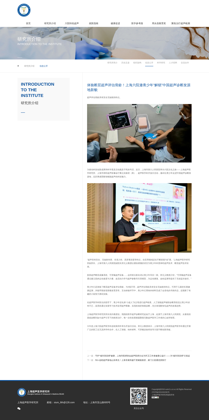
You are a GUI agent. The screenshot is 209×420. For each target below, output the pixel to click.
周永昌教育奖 (159, 23)
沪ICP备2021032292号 (161, 392)
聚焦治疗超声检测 (180, 23)
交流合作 (187, 66)
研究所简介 (99, 66)
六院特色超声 (72, 23)
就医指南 (93, 23)
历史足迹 (115, 66)
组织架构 (129, 66)
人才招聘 (173, 66)
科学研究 (158, 66)
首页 (28, 23)
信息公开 (44, 66)
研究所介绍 (50, 23)
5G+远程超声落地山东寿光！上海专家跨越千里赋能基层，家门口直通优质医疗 (130, 360)
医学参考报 (137, 23)
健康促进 (115, 23)
